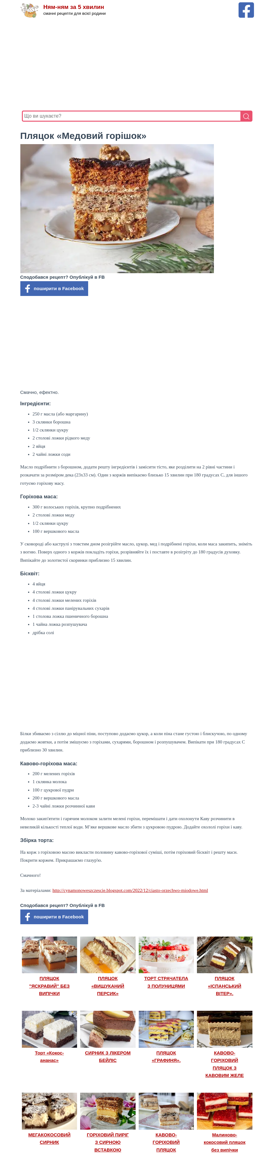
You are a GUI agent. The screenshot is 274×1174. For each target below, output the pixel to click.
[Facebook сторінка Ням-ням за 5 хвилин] (246, 5)
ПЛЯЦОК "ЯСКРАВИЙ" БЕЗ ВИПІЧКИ (49, 986)
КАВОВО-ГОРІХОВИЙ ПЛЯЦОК (166, 1142)
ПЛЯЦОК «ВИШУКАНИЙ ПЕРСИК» (107, 986)
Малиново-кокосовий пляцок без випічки (224, 1142)
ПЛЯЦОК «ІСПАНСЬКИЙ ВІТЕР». (224, 986)
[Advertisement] (137, 64)
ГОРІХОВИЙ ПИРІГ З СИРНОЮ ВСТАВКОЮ (108, 1142)
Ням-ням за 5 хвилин (73, 7)
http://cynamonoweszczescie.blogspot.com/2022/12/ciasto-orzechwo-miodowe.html (130, 890)
